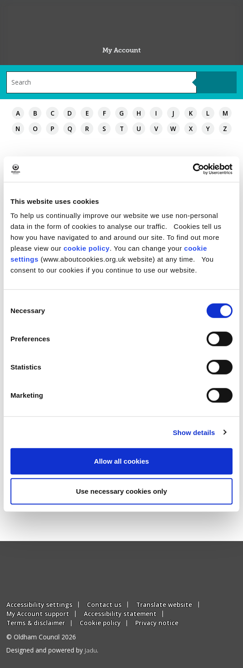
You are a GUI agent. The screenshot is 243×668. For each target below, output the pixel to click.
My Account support (37, 613)
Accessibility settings (39, 604)
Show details (194, 432)
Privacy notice (156, 622)
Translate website (164, 604)
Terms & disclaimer (35, 622)
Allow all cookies (121, 461)
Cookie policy (100, 622)
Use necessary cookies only (121, 491)
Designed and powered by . (52, 650)
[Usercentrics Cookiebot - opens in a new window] (193, 169)
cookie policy (86, 248)
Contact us (104, 604)
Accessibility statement (120, 613)
